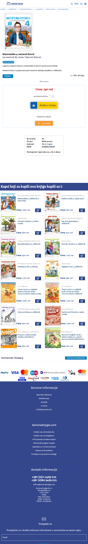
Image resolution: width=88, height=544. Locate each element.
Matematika (63, 9)
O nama (44, 406)
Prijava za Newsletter (44, 450)
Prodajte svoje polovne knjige (44, 454)
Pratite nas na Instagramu (44, 436)
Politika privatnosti (44, 409)
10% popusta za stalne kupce (44, 439)
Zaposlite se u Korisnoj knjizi (44, 447)
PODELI (8, 76)
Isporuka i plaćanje (44, 395)
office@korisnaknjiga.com (44, 484)
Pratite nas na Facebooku (44, 432)
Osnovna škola (25, 9)
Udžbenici (12, 9)
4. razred (39, 9)
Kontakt (44, 402)
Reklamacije (44, 398)
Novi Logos (50, 9)
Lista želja (44, 123)
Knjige (2, 9)
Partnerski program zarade (44, 443)
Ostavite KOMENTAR (76, 358)
